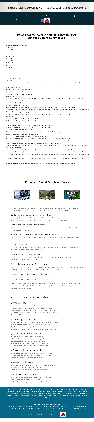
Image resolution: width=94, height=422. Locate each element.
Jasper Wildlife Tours (58, 395)
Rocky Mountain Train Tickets (65, 397)
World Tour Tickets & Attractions (41, 395)
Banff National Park (44, 390)
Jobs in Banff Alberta (50, 409)
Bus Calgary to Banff (69, 393)
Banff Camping (16, 393)
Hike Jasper (25, 393)
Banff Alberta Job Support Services (63, 407)
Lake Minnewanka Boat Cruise (60, 390)
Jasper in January (24, 395)
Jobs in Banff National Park (25, 15)
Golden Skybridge (37, 397)
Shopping (15, 395)
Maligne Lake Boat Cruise (74, 395)
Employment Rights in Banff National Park (30, 409)
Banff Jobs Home (12, 390)
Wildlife (32, 393)
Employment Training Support (41, 407)
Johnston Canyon (24, 397)
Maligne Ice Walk (56, 393)
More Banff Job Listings (50, 15)
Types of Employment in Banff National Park (72, 409)
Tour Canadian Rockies (43, 393)
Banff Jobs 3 (70, 15)
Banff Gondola (75, 390)
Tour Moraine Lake (49, 397)
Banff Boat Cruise (52, 399)
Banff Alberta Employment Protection (19, 407)
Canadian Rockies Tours (33, 19)
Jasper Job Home (24, 390)
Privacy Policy (49, 415)
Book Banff (34, 390)
